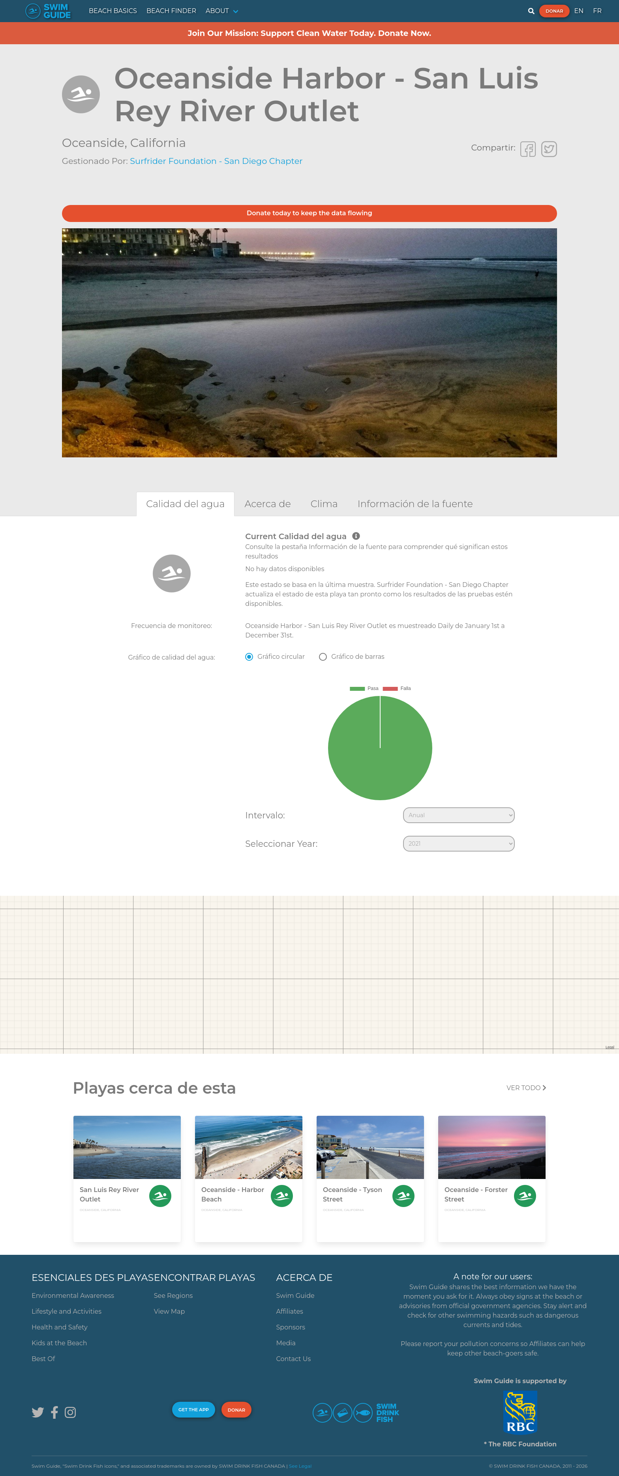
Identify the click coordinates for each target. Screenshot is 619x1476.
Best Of (43, 1359)
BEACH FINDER (171, 11)
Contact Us (293, 1359)
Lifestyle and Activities (66, 1311)
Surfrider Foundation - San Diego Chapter (216, 161)
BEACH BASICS (113, 11)
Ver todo (526, 1088)
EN (579, 11)
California (158, 142)
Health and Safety (60, 1327)
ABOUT (217, 11)
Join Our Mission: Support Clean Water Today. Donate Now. (309, 33)
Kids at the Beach (59, 1343)
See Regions (173, 1295)
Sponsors (291, 1327)
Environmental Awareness (73, 1295)
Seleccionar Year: (281, 844)
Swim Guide (295, 1295)
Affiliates (289, 1311)
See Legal (300, 1466)
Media (286, 1343)
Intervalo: (265, 815)
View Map (169, 1311)
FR (597, 11)
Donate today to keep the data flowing (309, 213)
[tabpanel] (309, 694)
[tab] (185, 504)
